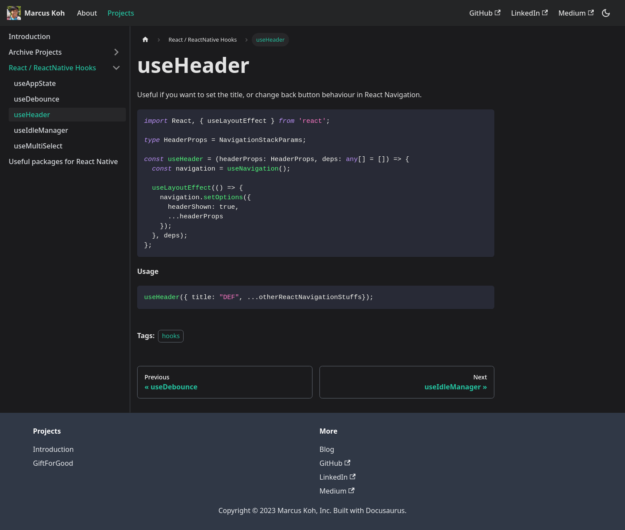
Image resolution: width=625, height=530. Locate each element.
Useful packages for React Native (63, 161)
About (87, 13)
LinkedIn (529, 13)
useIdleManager (41, 130)
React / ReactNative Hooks (52, 67)
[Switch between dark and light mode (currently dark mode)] (606, 13)
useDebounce (36, 99)
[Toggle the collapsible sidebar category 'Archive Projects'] (116, 52)
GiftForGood (53, 463)
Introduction (29, 36)
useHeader (32, 114)
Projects (121, 13)
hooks (171, 336)
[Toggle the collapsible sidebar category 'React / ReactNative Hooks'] (116, 68)
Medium (576, 13)
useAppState (35, 83)
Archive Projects (35, 52)
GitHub (484, 13)
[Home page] (145, 39)
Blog (326, 449)
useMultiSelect (38, 146)
